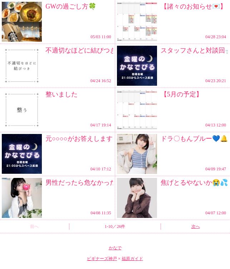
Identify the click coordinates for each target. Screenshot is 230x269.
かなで (115, 247)
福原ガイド (132, 258)
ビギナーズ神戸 (102, 258)
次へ (195, 226)
